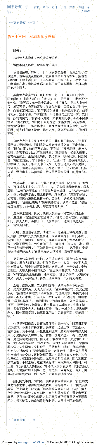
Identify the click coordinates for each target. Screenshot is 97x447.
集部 (72, 7)
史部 (55, 7)
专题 (81, 7)
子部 (63, 7)
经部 (46, 7)
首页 (37, 7)
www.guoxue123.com (32, 442)
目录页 (21, 22)
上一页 (11, 22)
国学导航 (14, 7)
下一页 (31, 22)
